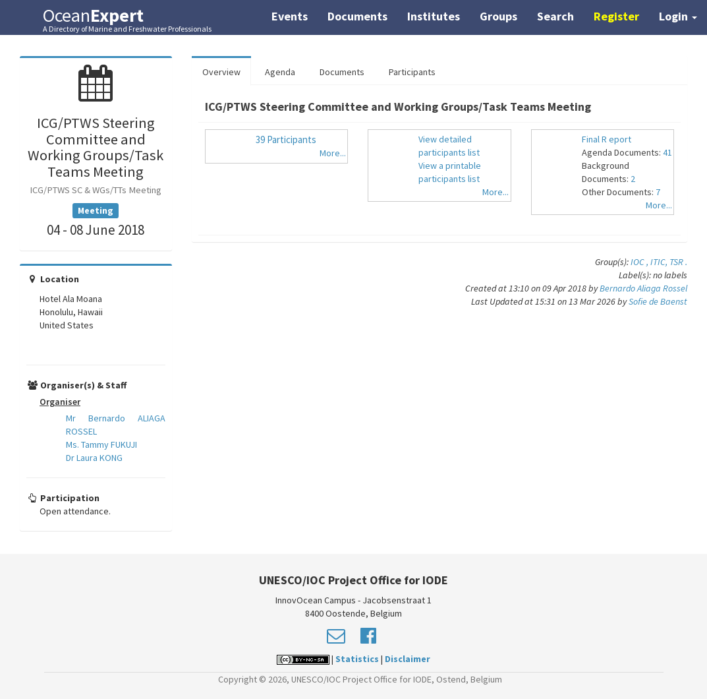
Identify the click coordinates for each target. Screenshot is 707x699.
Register (616, 16)
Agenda (280, 72)
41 (667, 152)
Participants (412, 72)
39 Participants (286, 139)
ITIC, (659, 262)
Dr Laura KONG (94, 458)
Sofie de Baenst (658, 301)
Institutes (433, 16)
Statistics (357, 659)
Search (555, 16)
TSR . (678, 262)
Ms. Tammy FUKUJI (101, 444)
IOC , (640, 262)
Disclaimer (407, 659)
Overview (221, 72)
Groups (498, 16)
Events (289, 16)
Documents (357, 16)
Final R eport (606, 139)
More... (333, 153)
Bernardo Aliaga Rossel (643, 288)
